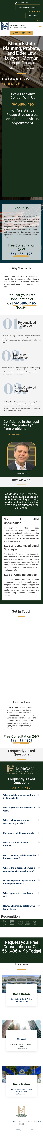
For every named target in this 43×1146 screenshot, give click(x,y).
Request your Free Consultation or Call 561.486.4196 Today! (21, 947)
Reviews (30, 1122)
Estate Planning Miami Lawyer (21, 1116)
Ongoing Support (25, 575)
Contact (40, 1122)
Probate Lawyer (18, 26)
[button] (40, 26)
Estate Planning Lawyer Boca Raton (21, 1115)
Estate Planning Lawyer (21, 1114)
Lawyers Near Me (21, 1123)
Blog (35, 1122)
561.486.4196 (10, 83)
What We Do (23, 1122)
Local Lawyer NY (21, 1124)
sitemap (12, 1130)
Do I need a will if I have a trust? (18, 833)
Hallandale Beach (18, 27)
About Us (14, 1122)
